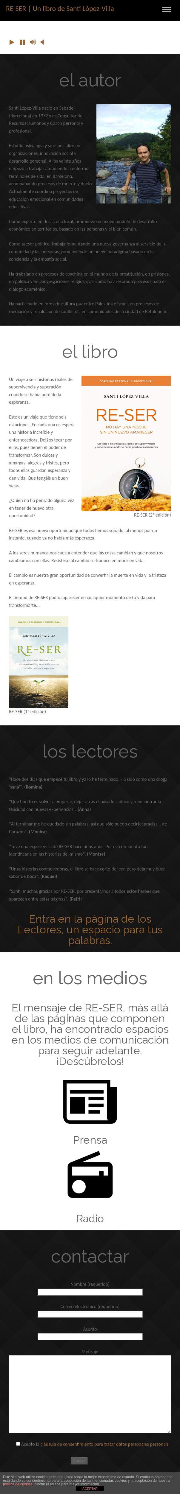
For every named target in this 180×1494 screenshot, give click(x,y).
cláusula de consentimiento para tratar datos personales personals (104, 1444)
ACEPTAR (90, 1488)
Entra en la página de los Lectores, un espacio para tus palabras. (90, 929)
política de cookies (18, 1484)
